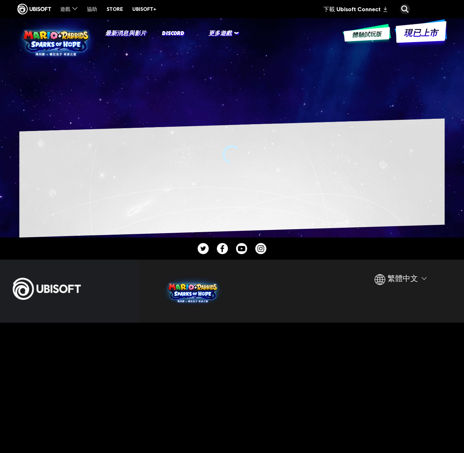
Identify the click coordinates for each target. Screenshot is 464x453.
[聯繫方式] (70, 407)
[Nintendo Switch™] (269, 349)
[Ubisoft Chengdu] (195, 396)
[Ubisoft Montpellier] (195, 381)
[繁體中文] (400, 282)
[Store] (70, 326)
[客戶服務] (70, 389)
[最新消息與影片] (125, 34)
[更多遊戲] (220, 34)
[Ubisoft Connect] (70, 342)
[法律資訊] (70, 440)
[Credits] (195, 427)
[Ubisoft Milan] (195, 365)
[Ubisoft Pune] (195, 412)
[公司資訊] (70, 357)
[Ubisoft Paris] (195, 349)
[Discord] (173, 34)
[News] (70, 373)
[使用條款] (70, 429)
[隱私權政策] (70, 418)
